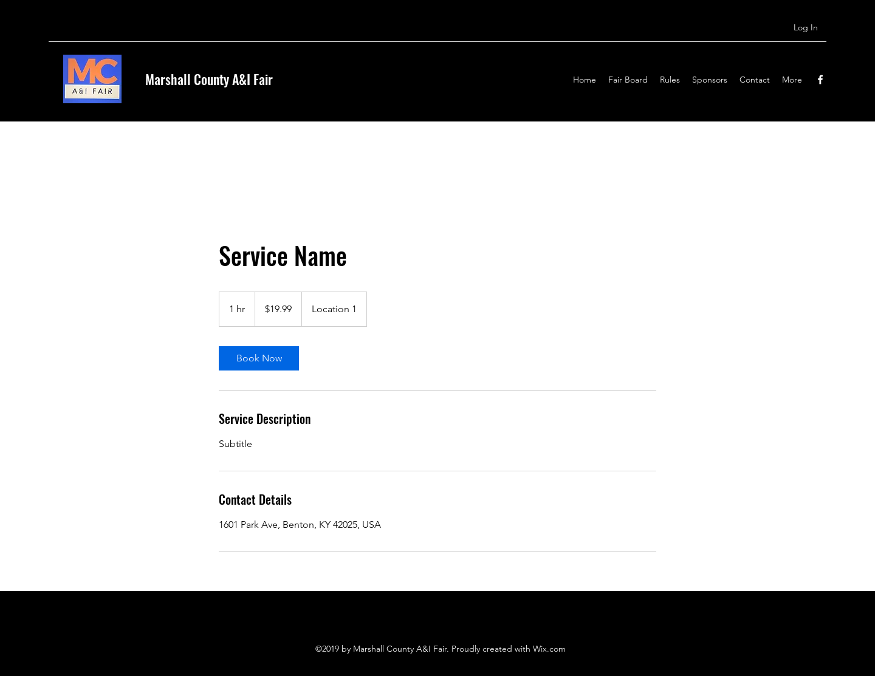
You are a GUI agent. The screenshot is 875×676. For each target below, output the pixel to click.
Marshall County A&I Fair (209, 79)
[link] (259, 358)
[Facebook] (820, 79)
